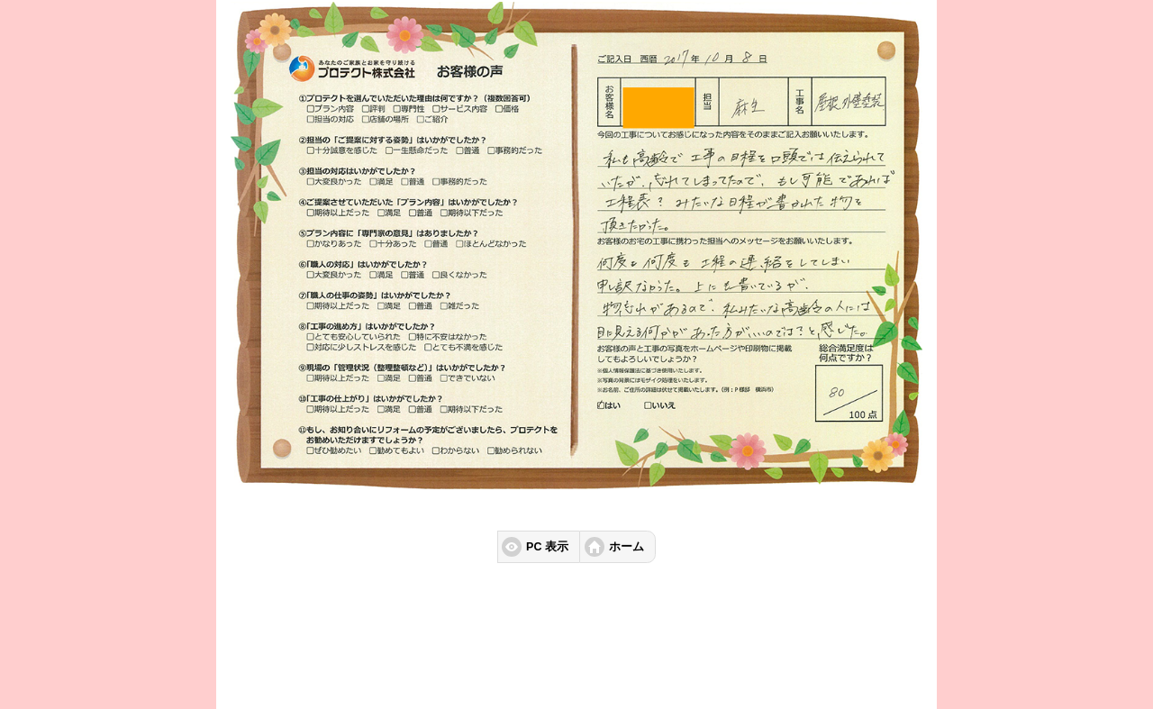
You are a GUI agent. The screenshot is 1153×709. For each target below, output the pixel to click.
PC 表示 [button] (547, 547)
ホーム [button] (626, 547)
